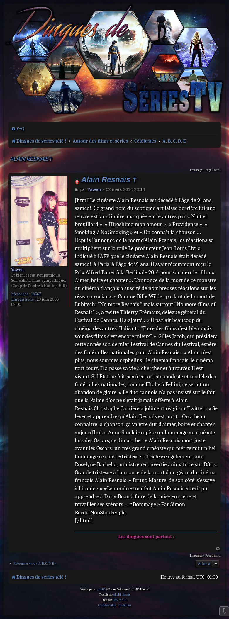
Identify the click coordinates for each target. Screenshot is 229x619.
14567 (36, 293)
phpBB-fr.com (121, 594)
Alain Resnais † (31, 159)
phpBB (101, 589)
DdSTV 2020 (120, 600)
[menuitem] (17, 128)
